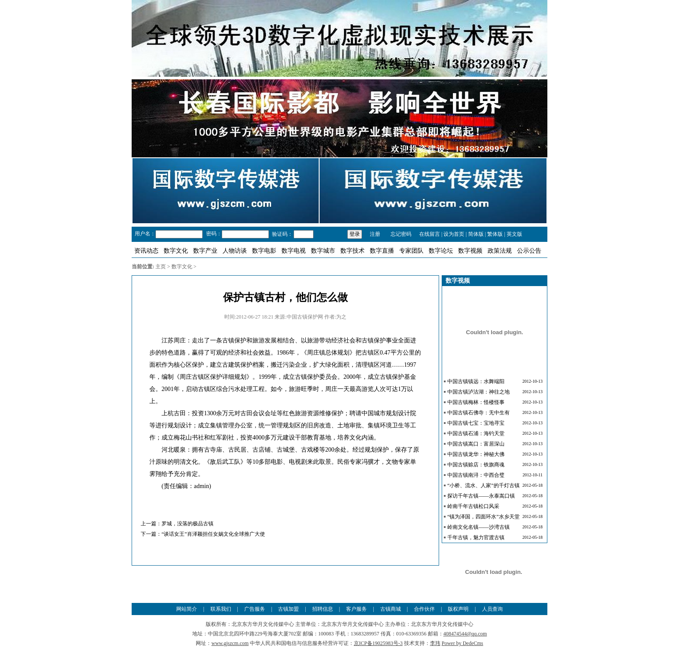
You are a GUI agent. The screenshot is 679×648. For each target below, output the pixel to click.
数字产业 (205, 250)
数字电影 (264, 250)
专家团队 (411, 250)
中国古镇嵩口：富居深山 (475, 444)
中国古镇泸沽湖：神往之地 (478, 392)
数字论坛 (441, 250)
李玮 (435, 643)
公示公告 (529, 250)
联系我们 (220, 609)
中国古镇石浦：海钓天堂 (475, 433)
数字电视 (293, 250)
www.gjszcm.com (230, 643)
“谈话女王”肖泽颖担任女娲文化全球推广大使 (213, 534)
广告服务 (254, 609)
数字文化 (176, 250)
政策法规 (500, 250)
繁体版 (495, 234)
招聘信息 (322, 609)
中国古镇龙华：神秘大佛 (475, 454)
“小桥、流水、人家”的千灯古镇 (483, 485)
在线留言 (429, 234)
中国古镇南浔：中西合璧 (475, 475)
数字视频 (470, 250)
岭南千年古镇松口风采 (473, 506)
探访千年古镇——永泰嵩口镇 (481, 496)
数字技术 (352, 250)
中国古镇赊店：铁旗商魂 (475, 465)
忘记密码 (400, 234)
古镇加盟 (288, 609)
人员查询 (492, 609)
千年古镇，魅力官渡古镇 (475, 537)
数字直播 (382, 250)
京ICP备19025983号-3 (378, 643)
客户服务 (356, 609)
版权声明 (458, 609)
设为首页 (453, 234)
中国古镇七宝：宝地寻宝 (475, 423)
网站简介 (186, 609)
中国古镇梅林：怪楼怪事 (475, 402)
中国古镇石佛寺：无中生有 (478, 413)
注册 (375, 234)
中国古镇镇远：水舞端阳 (475, 381)
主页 (160, 267)
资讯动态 (146, 250)
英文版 (514, 234)
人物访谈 (235, 250)
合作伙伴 (424, 609)
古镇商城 (390, 609)
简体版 (476, 234)
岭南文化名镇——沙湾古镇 (478, 527)
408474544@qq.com (465, 634)
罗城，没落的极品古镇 (187, 524)
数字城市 (323, 250)
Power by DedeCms (462, 643)
